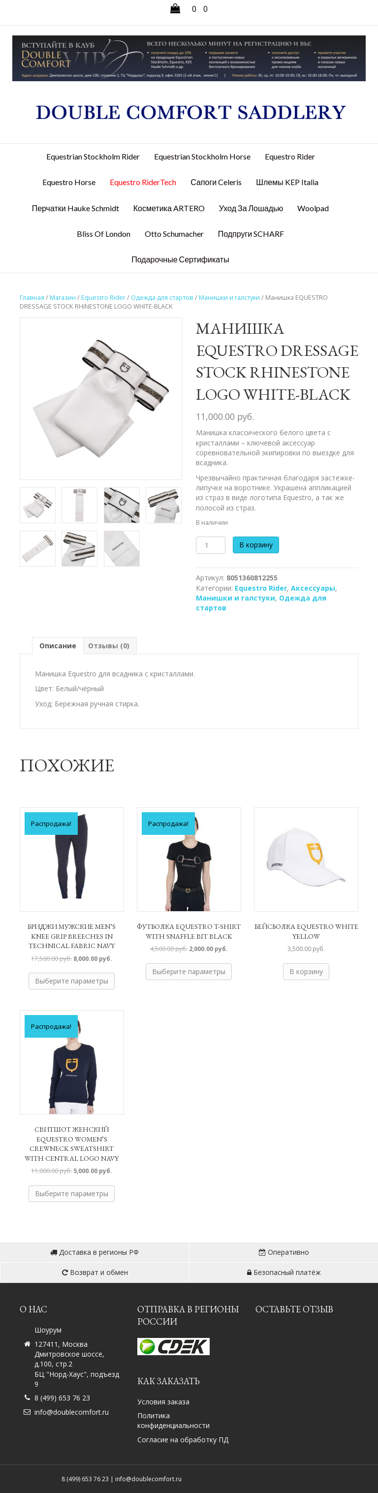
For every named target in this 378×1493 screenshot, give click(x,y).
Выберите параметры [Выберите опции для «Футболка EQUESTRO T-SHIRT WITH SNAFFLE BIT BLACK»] (188, 971)
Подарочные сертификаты (180, 259)
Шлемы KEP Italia (287, 182)
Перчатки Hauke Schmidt (75, 208)
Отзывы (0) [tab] (108, 645)
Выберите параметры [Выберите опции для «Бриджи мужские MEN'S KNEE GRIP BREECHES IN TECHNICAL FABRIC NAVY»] (71, 980)
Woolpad (313, 208)
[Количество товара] (210, 545)
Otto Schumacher (174, 233)
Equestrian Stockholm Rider (93, 156)
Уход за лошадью (251, 208)
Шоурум (48, 1329)
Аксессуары (313, 588)
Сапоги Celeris (216, 182)
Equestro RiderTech (143, 182)
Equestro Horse (68, 182)
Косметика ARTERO (169, 208)
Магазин (63, 297)
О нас (33, 1309)
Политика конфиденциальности (173, 1420)
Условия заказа (163, 1401)
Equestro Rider (290, 156)
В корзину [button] (306, 971)
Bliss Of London (103, 233)
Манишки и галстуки (229, 297)
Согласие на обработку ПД (182, 1439)
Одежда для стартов (162, 297)
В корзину (256, 544)
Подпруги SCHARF (251, 233)
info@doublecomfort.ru (71, 1412)
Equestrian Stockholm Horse (202, 156)
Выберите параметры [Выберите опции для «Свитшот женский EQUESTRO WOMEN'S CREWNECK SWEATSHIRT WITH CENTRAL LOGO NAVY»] (71, 1193)
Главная (32, 297)
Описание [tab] (57, 645)
